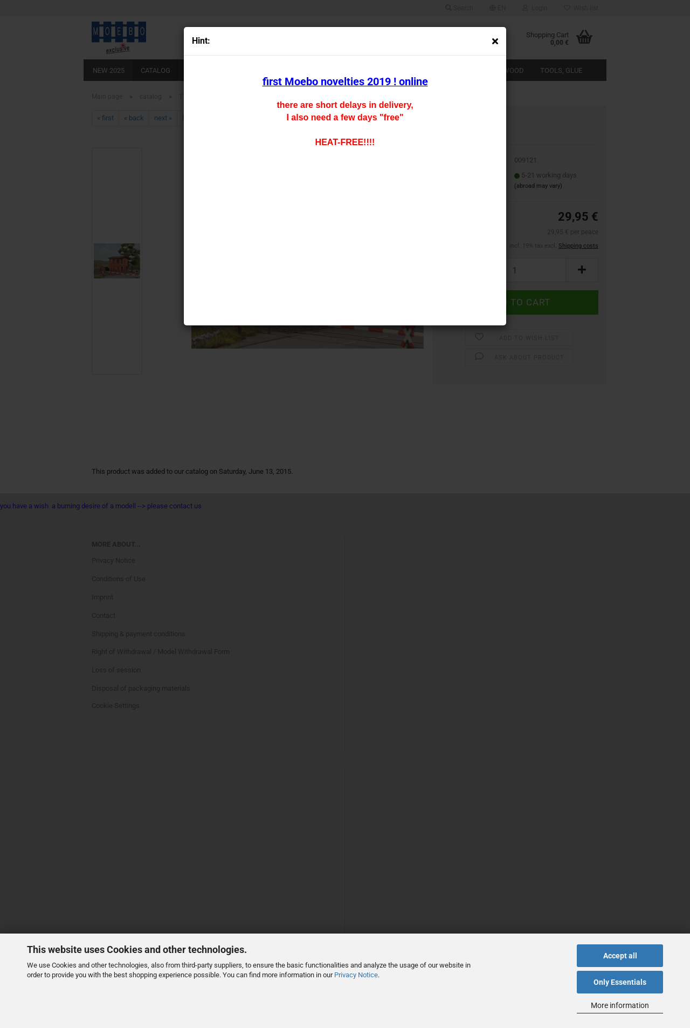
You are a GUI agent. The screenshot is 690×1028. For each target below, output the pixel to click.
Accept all (620, 955)
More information (620, 1005)
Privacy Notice (356, 975)
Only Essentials (620, 982)
